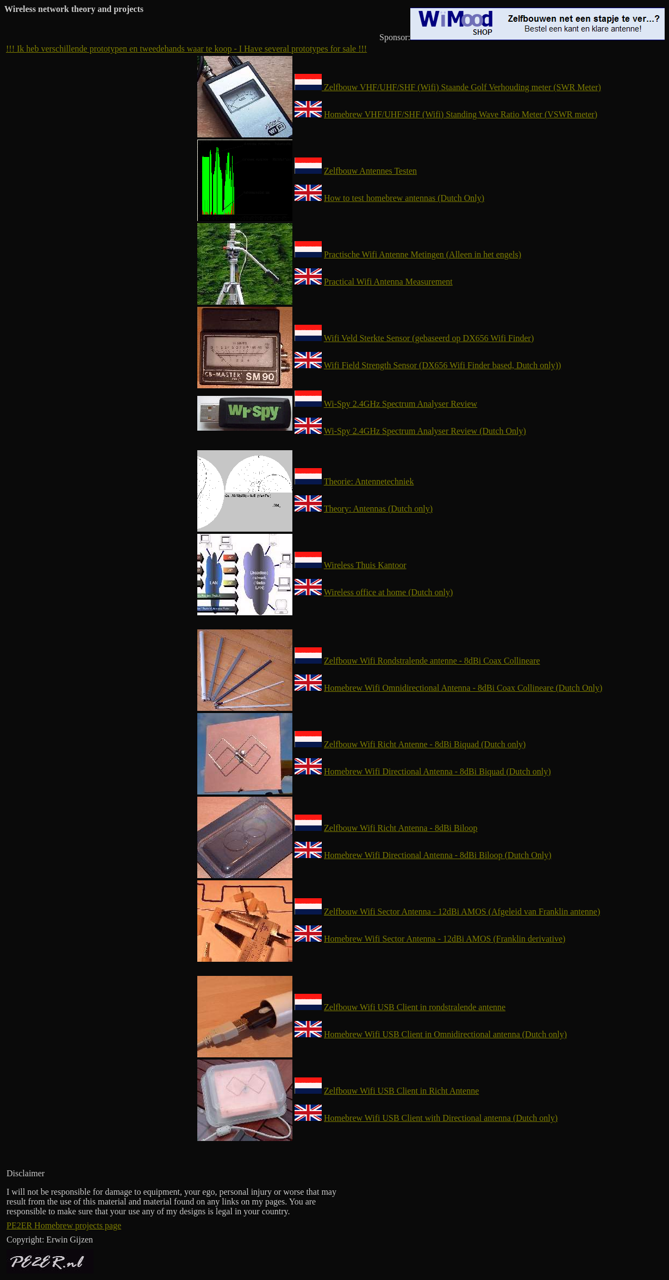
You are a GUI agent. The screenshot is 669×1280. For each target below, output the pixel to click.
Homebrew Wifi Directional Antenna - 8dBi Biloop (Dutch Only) (438, 855)
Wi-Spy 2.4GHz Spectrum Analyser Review (400, 403)
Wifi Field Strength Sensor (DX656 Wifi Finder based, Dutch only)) (442, 365)
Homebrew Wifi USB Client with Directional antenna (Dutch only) (441, 1118)
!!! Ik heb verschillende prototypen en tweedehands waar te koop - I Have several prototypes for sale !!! (186, 48)
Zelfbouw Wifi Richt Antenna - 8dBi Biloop (401, 828)
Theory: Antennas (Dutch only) (378, 508)
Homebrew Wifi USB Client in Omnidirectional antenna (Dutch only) (445, 1034)
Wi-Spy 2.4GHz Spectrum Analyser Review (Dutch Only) (425, 431)
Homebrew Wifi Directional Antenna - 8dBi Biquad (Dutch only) (437, 771)
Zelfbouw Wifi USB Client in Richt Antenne (401, 1090)
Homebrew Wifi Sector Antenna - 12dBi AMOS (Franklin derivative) (444, 938)
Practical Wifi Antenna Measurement (388, 281)
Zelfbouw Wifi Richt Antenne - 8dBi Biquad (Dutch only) (425, 744)
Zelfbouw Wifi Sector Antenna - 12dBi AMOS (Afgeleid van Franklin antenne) (462, 911)
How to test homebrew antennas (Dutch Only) (404, 198)
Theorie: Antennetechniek (369, 481)
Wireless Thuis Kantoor (365, 565)
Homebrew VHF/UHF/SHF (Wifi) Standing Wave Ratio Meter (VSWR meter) (460, 114)
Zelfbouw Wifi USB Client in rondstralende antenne (414, 1007)
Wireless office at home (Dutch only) (388, 592)
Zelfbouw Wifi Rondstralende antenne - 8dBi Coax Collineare (432, 660)
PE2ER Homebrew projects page (64, 1225)
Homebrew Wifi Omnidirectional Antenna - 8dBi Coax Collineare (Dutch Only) (463, 687)
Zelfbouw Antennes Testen (370, 170)
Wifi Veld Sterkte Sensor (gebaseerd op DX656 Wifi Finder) (429, 338)
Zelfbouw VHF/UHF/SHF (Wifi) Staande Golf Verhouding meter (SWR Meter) (448, 87)
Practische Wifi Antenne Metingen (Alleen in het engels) (422, 254)
